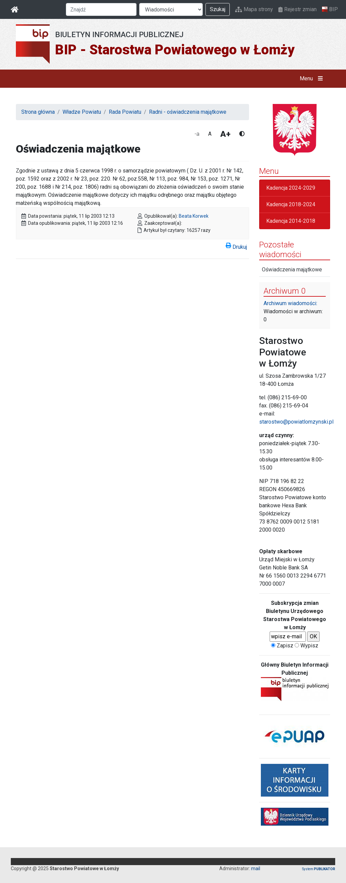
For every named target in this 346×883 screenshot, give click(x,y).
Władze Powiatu (82, 112)
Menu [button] (313, 79)
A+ (225, 134)
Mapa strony (254, 9)
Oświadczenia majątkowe (292, 269)
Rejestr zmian (297, 9)
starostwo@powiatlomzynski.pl (296, 422)
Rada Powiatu (125, 112)
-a (197, 134)
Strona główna (38, 112)
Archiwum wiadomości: (290, 303)
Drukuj (236, 245)
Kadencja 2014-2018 (290, 221)
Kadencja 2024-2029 (290, 188)
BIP (330, 9)
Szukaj (217, 9)
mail (255, 868)
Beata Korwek (193, 216)
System (318, 869)
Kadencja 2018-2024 (290, 204)
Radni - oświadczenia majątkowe (187, 112)
